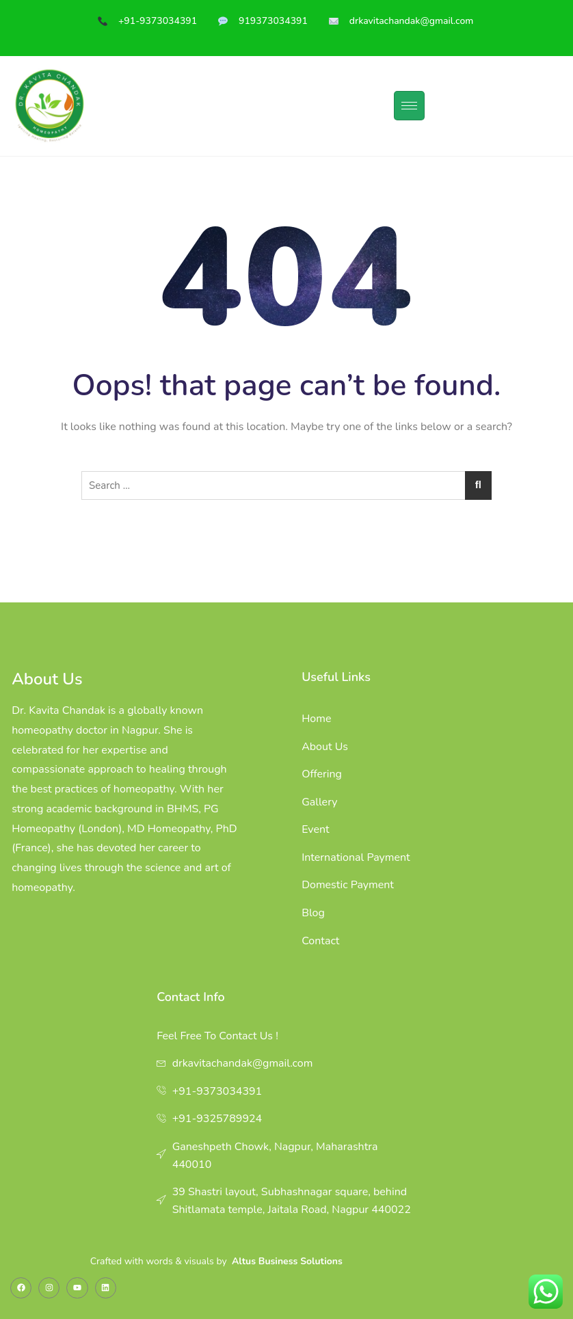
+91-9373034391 (157, 20)
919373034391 (273, 20)
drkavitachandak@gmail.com (412, 20)
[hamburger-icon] (409, 105)
